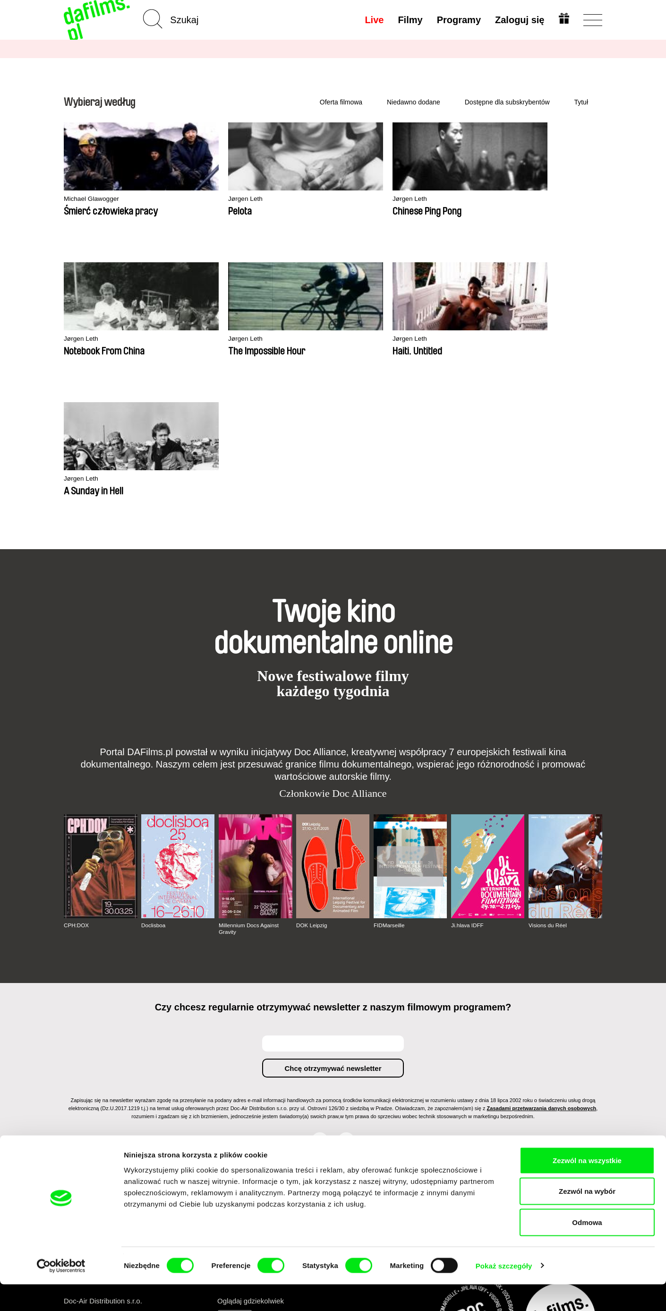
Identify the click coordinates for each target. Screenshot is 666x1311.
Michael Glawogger (94, 199)
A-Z (162, 1063)
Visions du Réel (548, 785)
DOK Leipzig (312, 785)
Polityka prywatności (99, 1080)
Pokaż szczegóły (504, 1292)
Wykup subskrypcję (269, 1076)
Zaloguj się (518, 20)
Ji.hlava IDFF (468, 785)
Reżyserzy (173, 1106)
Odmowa (587, 1249)
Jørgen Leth (192, 199)
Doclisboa (153, 785)
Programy (457, 20)
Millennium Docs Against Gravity (250, 788)
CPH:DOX (77, 785)
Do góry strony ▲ (574, 1051)
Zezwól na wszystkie (587, 1187)
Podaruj (261, 1097)
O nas (74, 1063)
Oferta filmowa (341, 102)
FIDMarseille (389, 785)
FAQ (255, 1106)
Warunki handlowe (95, 1089)
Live (373, 20)
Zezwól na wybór (587, 1218)
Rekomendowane (185, 1080)
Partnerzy (80, 1072)
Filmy (409, 20)
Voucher (262, 1089)
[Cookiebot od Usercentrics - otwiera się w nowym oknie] (61, 1292)
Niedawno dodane (413, 102)
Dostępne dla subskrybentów (507, 102)
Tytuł (581, 102)
